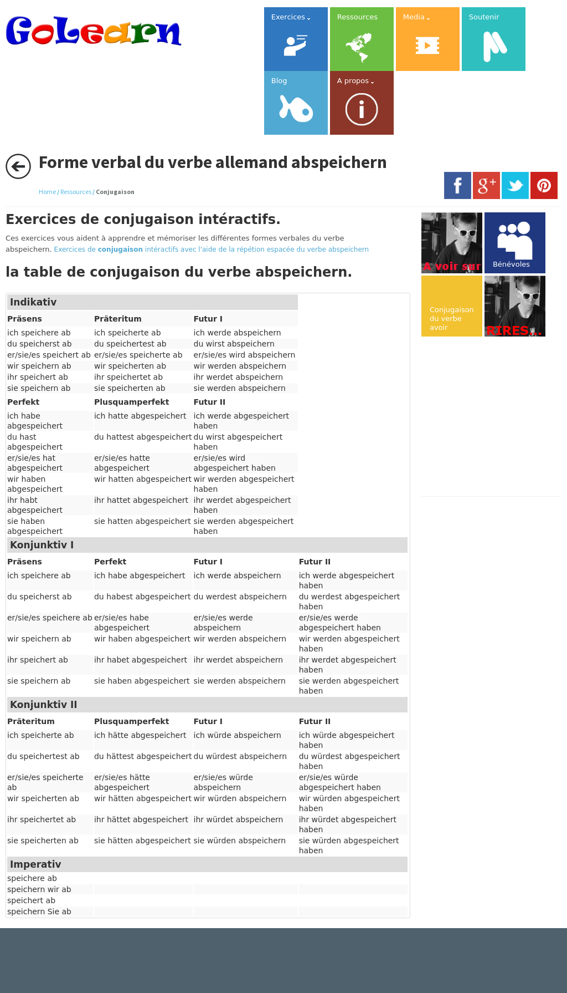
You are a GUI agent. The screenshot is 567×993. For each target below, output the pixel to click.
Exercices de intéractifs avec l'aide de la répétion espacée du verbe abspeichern (211, 249)
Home (47, 191)
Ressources (75, 191)
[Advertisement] (494, 417)
